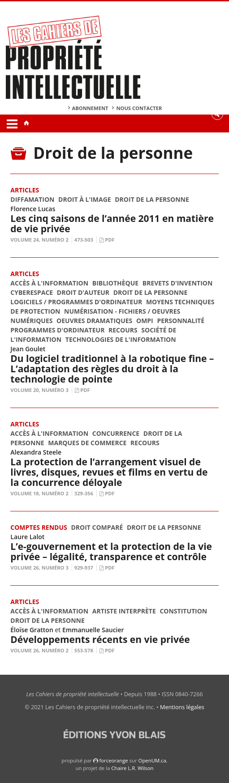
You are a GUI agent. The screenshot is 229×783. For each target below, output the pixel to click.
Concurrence (115, 433)
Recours (123, 330)
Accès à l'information (49, 283)
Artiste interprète (124, 611)
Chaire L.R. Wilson (132, 768)
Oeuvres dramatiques (94, 320)
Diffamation (32, 199)
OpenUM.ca (152, 760)
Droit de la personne (152, 199)
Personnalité (180, 320)
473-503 (83, 239)
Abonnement (90, 108)
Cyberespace (31, 292)
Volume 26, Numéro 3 (39, 567)
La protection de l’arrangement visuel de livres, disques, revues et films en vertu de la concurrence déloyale (108, 472)
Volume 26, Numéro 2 (39, 650)
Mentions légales (182, 707)
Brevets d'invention (178, 283)
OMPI (144, 320)
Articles (24, 190)
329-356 (83, 493)
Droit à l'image (84, 199)
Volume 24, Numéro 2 (39, 239)
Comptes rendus (38, 527)
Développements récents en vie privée (100, 639)
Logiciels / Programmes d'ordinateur (76, 302)
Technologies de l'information (120, 339)
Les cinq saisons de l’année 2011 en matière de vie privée (112, 223)
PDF (109, 239)
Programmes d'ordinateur (57, 330)
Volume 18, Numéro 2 (39, 493)
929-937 (83, 567)
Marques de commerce (87, 442)
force (113, 760)
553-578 (83, 650)
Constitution (183, 611)
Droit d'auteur (83, 292)
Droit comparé (97, 527)
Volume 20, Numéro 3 (39, 390)
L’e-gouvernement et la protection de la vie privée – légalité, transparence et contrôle (111, 551)
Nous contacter (139, 108)
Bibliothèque (115, 283)
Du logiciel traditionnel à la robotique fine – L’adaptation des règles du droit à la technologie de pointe (112, 368)
